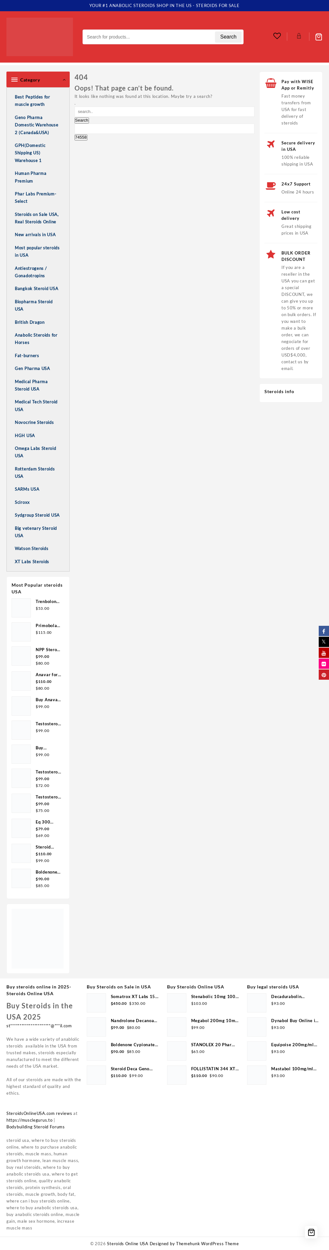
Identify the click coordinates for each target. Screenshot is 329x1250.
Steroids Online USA (127, 1243)
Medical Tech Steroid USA (36, 405)
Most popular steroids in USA (37, 251)
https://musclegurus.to (29, 1120)
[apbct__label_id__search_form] (165, 129)
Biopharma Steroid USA (34, 305)
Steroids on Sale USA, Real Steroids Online (37, 218)
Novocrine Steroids (34, 422)
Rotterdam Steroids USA (35, 472)
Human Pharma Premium (30, 177)
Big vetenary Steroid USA (36, 532)
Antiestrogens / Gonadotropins (31, 272)
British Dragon (30, 322)
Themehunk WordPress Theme (207, 1243)
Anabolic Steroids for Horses (36, 338)
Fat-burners (27, 355)
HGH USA (25, 435)
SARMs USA (27, 489)
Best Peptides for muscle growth (32, 100)
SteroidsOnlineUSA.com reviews (39, 1113)
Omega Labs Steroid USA (35, 452)
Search (228, 36)
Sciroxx (22, 502)
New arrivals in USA (35, 234)
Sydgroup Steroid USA (37, 515)
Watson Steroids (32, 548)
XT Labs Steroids (32, 561)
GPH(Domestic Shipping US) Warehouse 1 (30, 153)
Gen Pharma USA (32, 368)
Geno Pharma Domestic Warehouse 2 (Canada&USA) (36, 125)
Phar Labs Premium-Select (36, 197)
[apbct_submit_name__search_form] (81, 137)
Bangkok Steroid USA (36, 288)
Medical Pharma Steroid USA (31, 385)
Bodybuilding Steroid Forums (35, 1126)
